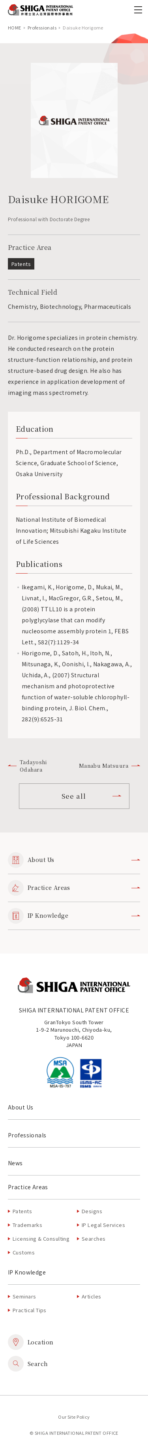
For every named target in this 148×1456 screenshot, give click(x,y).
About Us (74, 860)
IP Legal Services (103, 1225)
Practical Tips (30, 1310)
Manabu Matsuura (109, 765)
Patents (22, 1211)
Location (30, 1342)
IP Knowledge (74, 916)
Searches (93, 1238)
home (14, 27)
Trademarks (27, 1225)
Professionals (42, 27)
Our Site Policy (74, 1417)
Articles (91, 1296)
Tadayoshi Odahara (27, 766)
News (15, 1163)
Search (28, 1364)
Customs (24, 1252)
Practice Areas (74, 888)
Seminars (24, 1296)
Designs (92, 1211)
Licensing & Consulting (41, 1238)
